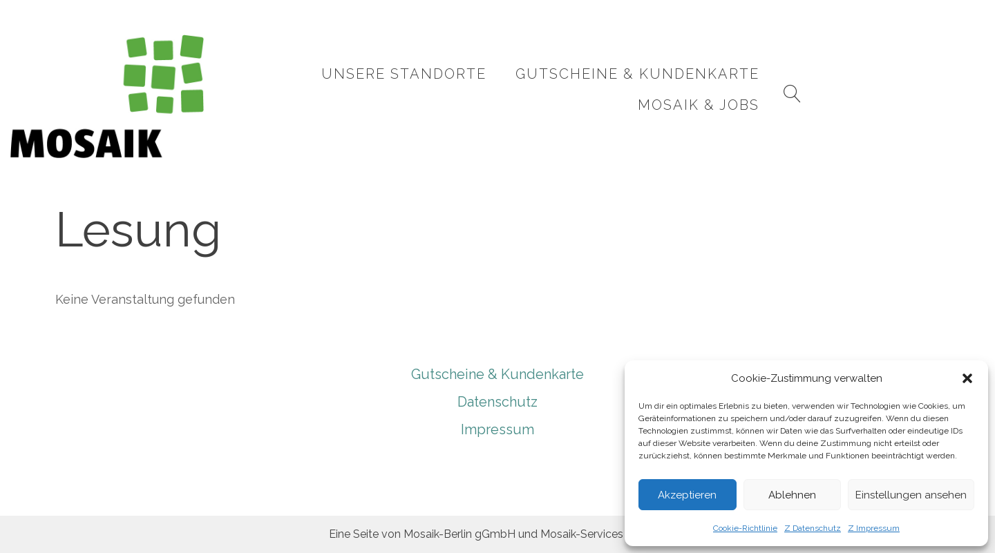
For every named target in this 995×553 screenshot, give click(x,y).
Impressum (497, 429)
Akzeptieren (687, 495)
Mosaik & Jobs (842, 89)
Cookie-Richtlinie (745, 528)
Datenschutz (497, 402)
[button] (967, 378)
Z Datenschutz (812, 528)
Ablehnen (792, 495)
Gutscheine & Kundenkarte (630, 89)
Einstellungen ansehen (911, 495)
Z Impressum (874, 528)
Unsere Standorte (397, 89)
